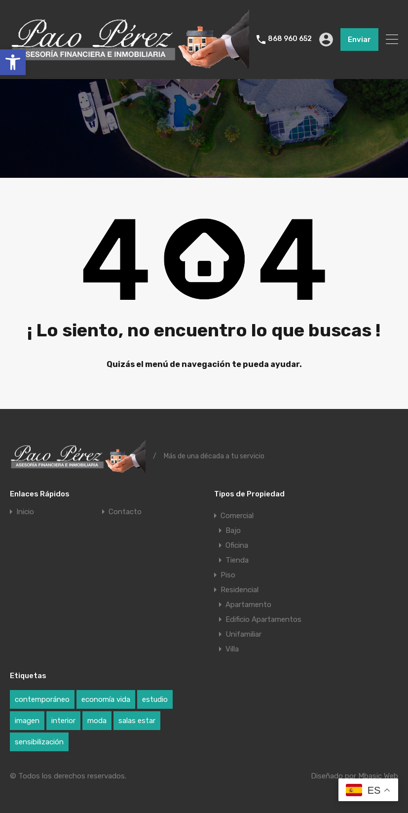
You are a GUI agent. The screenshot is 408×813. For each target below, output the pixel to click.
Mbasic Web (378, 776)
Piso (228, 574)
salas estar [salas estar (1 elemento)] (136, 720)
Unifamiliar (243, 634)
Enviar (359, 39)
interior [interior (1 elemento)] (63, 720)
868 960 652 (290, 39)
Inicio (25, 512)
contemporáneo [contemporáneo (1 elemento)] (42, 699)
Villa (232, 649)
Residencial (240, 589)
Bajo (233, 530)
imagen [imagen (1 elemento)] (27, 720)
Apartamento (248, 604)
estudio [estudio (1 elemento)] (155, 699)
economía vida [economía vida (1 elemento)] (105, 699)
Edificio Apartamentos (263, 619)
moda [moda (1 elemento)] (97, 720)
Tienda (237, 560)
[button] (13, 62)
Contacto (125, 512)
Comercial (237, 515)
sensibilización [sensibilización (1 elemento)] (39, 741)
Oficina (236, 545)
